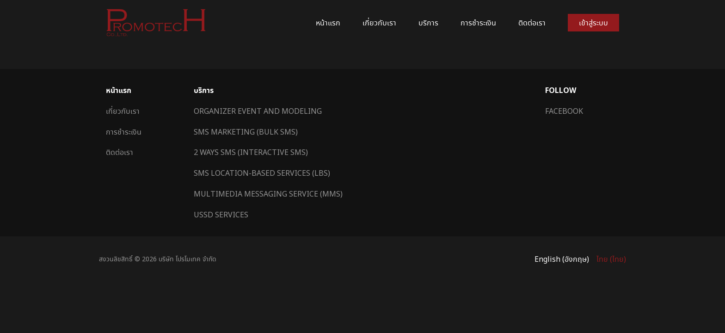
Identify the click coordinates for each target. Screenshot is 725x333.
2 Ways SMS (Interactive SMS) (251, 152)
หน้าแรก (328, 23)
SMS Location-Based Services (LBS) (262, 173)
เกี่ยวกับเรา (379, 23)
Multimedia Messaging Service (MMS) (268, 194)
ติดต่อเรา (532, 23)
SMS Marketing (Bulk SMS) (246, 132)
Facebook (564, 111)
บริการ (428, 23)
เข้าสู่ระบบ (593, 23)
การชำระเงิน (478, 23)
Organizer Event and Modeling (258, 111)
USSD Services (221, 215)
